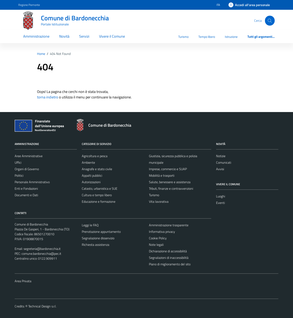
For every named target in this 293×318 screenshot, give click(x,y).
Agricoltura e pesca (94, 156)
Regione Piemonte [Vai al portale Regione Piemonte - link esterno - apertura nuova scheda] (29, 5)
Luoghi (220, 196)
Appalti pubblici (92, 175)
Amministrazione (36, 36)
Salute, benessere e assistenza (169, 182)
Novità (64, 36)
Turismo (183, 36)
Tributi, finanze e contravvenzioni (171, 188)
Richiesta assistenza (95, 244)
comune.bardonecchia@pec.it (41, 253)
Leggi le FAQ (90, 225)
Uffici (18, 162)
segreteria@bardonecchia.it (42, 248)
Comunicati (223, 162)
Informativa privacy (162, 231)
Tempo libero (206, 36)
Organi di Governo (27, 169)
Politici (19, 175)
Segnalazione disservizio (98, 238)
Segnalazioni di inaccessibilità (168, 257)
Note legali (156, 244)
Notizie (220, 156)
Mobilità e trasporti (161, 175)
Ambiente (88, 162)
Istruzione (231, 36)
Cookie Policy (158, 238)
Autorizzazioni (91, 182)
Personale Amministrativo (32, 182)
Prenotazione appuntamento (101, 231)
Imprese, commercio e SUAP (168, 169)
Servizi (84, 36)
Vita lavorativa (158, 201)
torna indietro (47, 97)
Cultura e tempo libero (97, 195)
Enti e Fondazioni (26, 188)
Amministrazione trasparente (168, 225)
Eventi (220, 202)
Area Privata (23, 281)
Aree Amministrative (29, 156)
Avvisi (220, 169)
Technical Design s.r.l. (42, 306)
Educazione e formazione (98, 201)
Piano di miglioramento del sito (169, 264)
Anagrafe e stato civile (97, 169)
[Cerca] (270, 20)
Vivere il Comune (112, 36)
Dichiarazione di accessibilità (168, 251)
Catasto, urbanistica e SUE (99, 188)
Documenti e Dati (26, 195)
